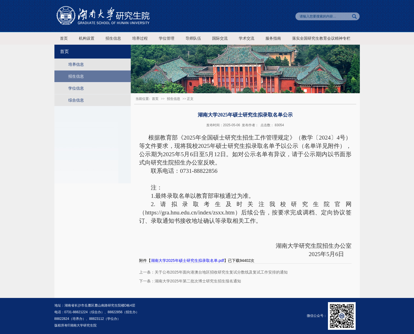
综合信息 (76, 100)
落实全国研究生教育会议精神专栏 (321, 38)
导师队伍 (193, 38)
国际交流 (220, 38)
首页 (64, 38)
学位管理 (166, 38)
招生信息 (113, 38)
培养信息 (76, 64)
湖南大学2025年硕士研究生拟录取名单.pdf (187, 260)
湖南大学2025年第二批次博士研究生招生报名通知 (198, 281)
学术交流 (246, 38)
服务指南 (273, 38)
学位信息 (76, 88)
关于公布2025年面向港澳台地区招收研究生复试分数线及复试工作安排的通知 (221, 272)
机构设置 (86, 38)
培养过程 (140, 38)
